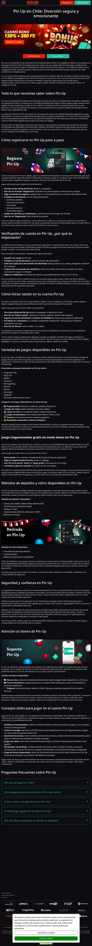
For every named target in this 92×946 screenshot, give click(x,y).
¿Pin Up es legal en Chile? (19, 782)
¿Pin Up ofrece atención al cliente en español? (31, 820)
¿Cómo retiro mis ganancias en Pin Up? (27, 801)
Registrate (67, 3)
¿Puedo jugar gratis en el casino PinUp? (27, 811)
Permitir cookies (46, 938)
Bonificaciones (34, 56)
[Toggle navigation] (3, 3)
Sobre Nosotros (6, 893)
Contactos (4, 897)
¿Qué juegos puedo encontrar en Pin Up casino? (32, 792)
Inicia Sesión (82, 3)
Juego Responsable (7, 895)
